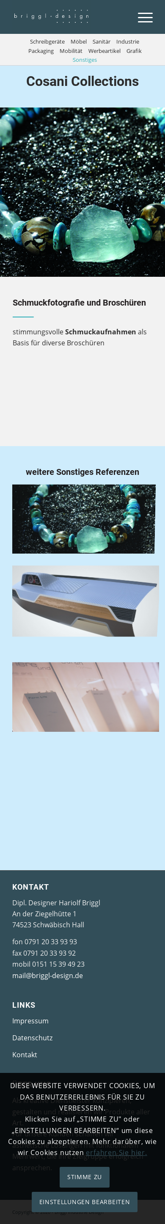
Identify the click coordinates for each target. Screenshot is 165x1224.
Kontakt (24, 1054)
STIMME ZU (84, 1177)
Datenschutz (32, 1037)
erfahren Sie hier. (116, 1152)
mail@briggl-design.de (47, 975)
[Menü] (141, 17)
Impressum (30, 1021)
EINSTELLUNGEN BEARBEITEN (84, 1202)
